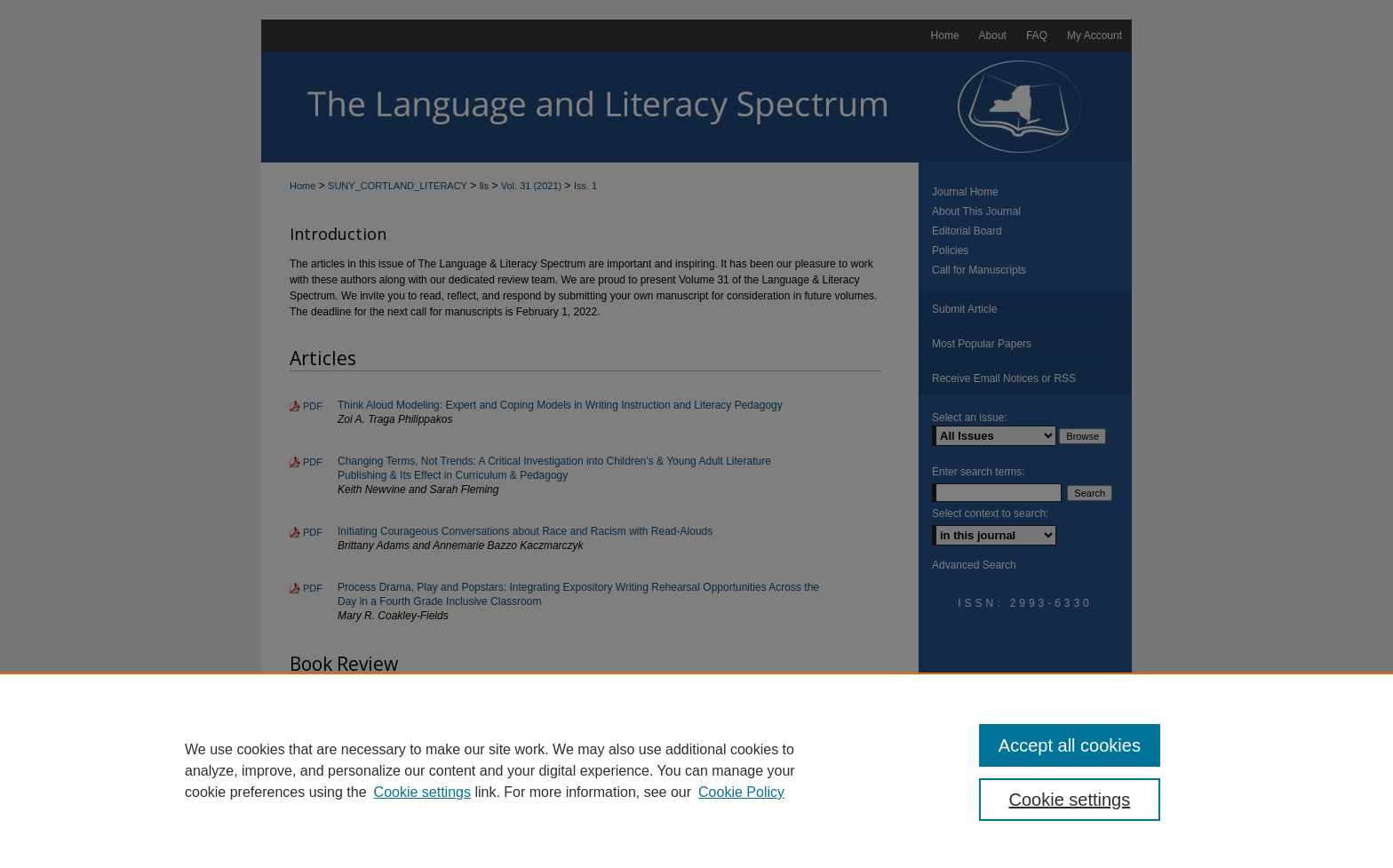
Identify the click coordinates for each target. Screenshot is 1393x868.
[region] (696, 770)
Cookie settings (422, 792)
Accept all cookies (1070, 745)
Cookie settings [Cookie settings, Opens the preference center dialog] (1070, 799)
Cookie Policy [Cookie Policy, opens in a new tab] (741, 792)
